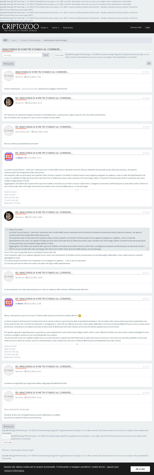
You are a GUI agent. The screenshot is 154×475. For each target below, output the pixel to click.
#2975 (146, 298)
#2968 (146, 212)
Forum (44, 27)
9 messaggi (59, 55)
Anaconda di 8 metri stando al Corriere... (32, 49)
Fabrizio (21, 277)
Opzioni (6, 437)
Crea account (135, 27)
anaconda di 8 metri (30, 88)
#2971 (146, 272)
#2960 (146, 126)
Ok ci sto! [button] (140, 469)
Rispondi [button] (8, 64)
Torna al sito (68, 27)
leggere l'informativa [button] (14, 470)
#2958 (146, 98)
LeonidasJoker (24, 131)
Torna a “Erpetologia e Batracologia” (18, 450)
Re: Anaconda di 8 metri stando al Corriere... (44, 98)
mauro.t (21, 103)
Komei (20, 77)
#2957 (146, 72)
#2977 (146, 366)
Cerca (55, 27)
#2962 (146, 152)
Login (147, 27)
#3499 (146, 392)
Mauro (20, 157)
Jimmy (20, 397)
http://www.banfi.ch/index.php (16, 409)
